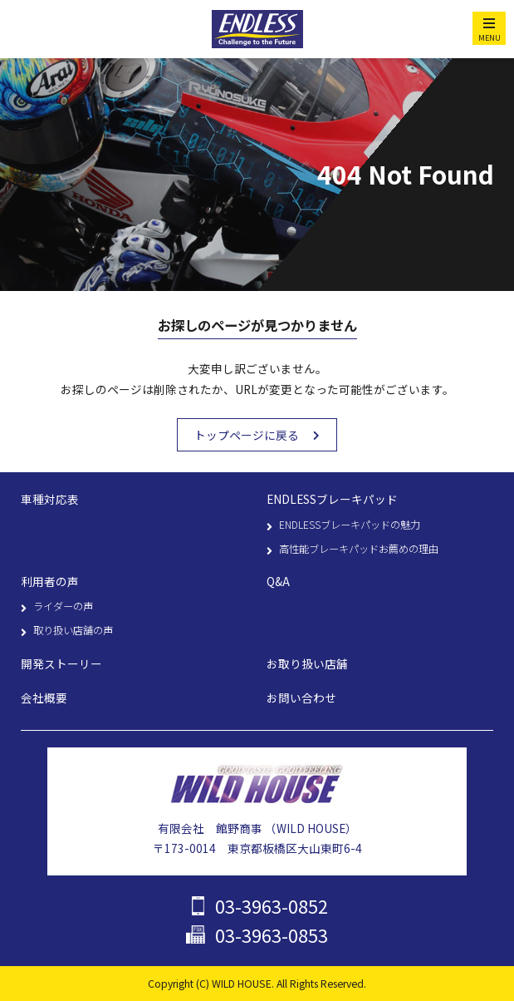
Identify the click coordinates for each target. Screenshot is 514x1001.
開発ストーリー (61, 663)
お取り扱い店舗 (307, 663)
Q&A (278, 581)
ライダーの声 (63, 606)
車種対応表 (50, 499)
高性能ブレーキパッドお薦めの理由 (358, 548)
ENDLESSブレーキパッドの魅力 (349, 524)
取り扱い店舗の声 (73, 630)
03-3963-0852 (271, 906)
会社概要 (44, 697)
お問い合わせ (301, 697)
